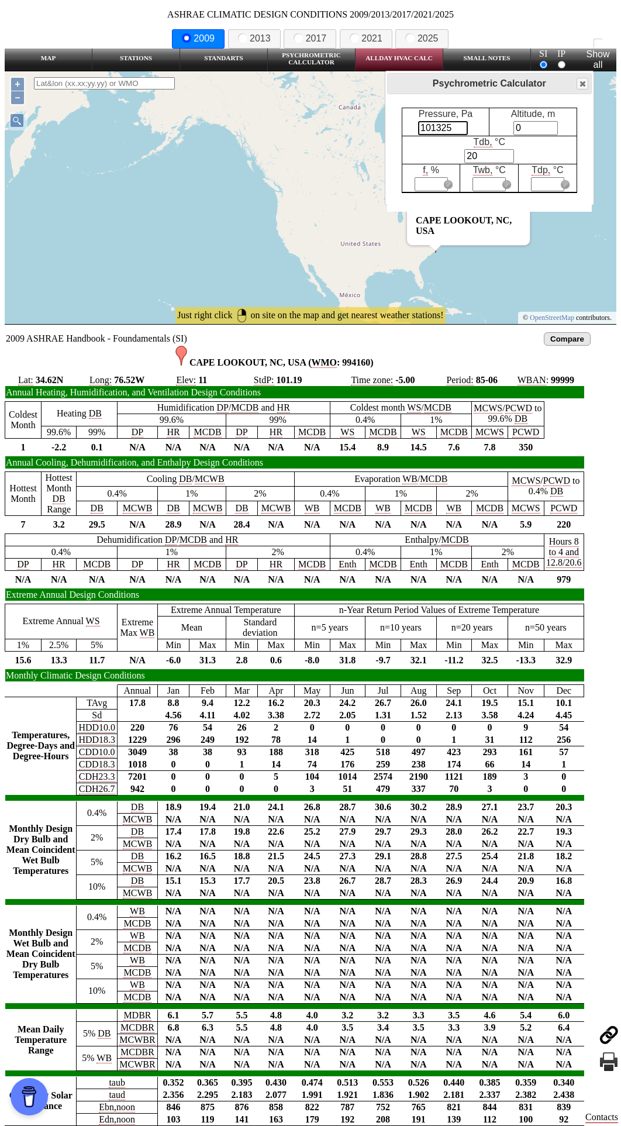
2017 (310, 38)
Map (48, 57)
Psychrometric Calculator (311, 58)
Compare (567, 339)
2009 (198, 38)
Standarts (223, 57)
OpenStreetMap (552, 318)
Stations (136, 57)
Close (582, 84)
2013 (254, 38)
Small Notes (487, 57)
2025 (421, 38)
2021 (366, 38)
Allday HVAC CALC (399, 57)
